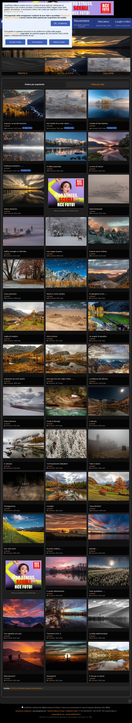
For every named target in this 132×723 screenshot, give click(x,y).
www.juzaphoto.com (58, 714)
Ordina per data (97, 84)
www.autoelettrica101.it (73, 714)
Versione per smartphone (23, 711)
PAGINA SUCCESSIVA (34, 688)
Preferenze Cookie (11, 33)
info (77, 210)
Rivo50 (8, 126)
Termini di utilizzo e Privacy (56, 711)
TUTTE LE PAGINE (17, 688)
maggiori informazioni (13, 11)
